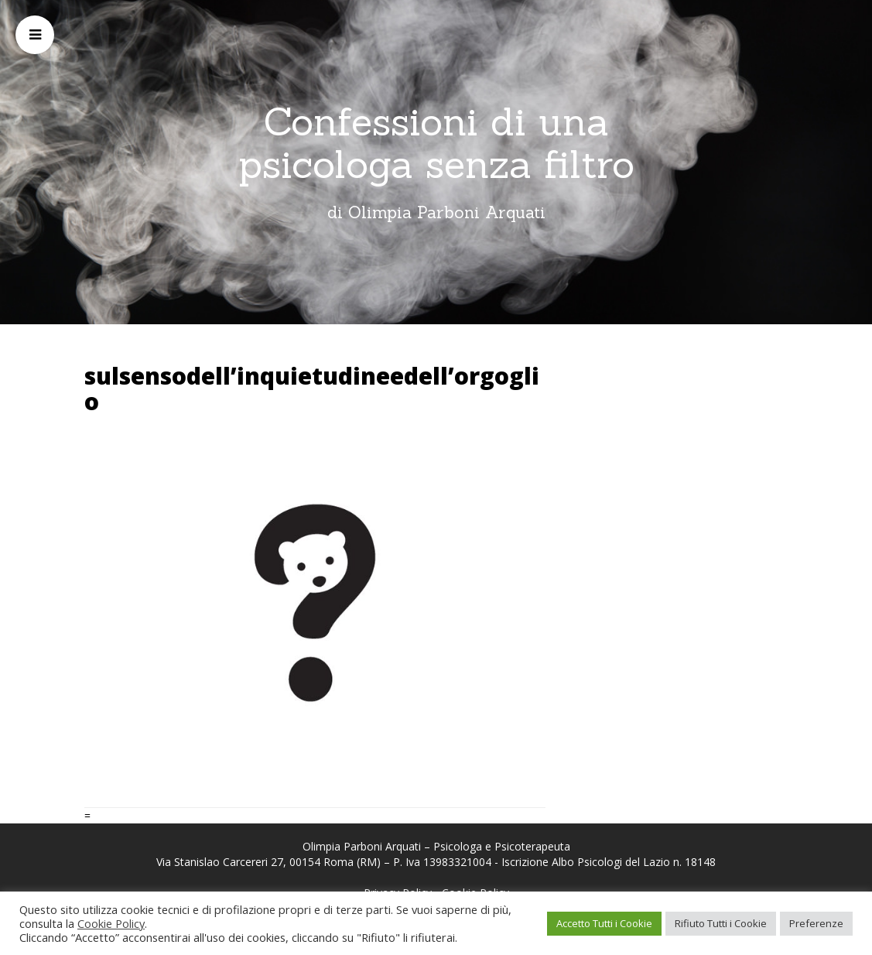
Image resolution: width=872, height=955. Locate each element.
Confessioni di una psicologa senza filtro (436, 143)
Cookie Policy (111, 923)
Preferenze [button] (816, 923)
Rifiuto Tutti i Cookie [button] (721, 923)
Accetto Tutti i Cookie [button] (604, 923)
